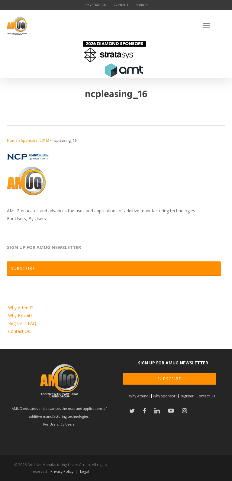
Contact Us (19, 331)
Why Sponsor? (165, 396)
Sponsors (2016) (35, 140)
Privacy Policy (61, 471)
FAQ (32, 323)
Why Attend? (20, 307)
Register (16, 323)
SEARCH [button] (141, 5)
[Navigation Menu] (214, 25)
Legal (84, 471)
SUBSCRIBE (169, 378)
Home (12, 140)
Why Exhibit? (20, 315)
